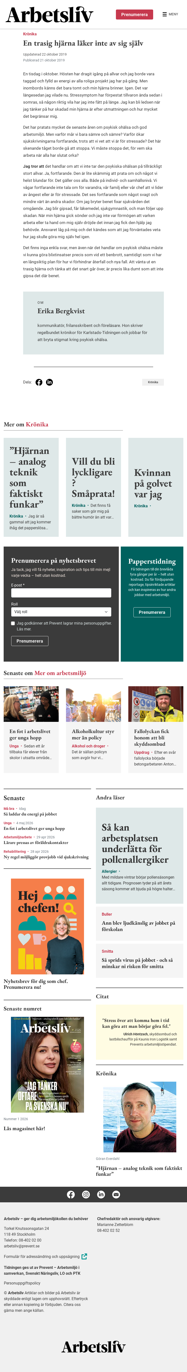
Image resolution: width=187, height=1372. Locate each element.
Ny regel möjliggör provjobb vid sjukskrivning (46, 857)
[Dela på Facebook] (39, 382)
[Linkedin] (101, 1194)
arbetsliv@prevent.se (21, 1246)
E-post (18, 585)
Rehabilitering (15, 851)
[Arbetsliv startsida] (93, 1346)
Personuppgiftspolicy (22, 1283)
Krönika (30, 34)
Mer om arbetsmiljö (60, 673)
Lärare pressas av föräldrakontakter (36, 842)
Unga (8, 823)
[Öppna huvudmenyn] (170, 14)
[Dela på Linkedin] (49, 382)
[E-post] (116, 1194)
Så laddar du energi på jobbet (30, 814)
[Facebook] (71, 1194)
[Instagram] (86, 1194)
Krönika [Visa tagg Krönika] (153, 382)
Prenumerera (134, 14)
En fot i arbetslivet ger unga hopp (34, 828)
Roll (14, 604)
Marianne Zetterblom (115, 1224)
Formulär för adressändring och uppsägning (46, 1256)
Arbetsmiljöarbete (18, 837)
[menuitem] (50, 14)
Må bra (9, 809)
